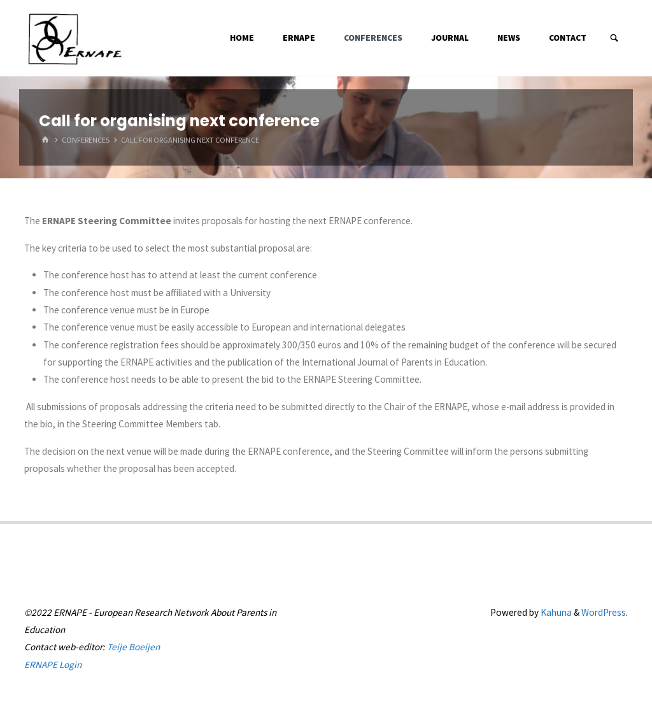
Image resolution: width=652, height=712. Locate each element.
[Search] (614, 38)
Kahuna (555, 612)
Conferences (86, 140)
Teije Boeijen (133, 647)
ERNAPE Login (53, 665)
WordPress (603, 612)
